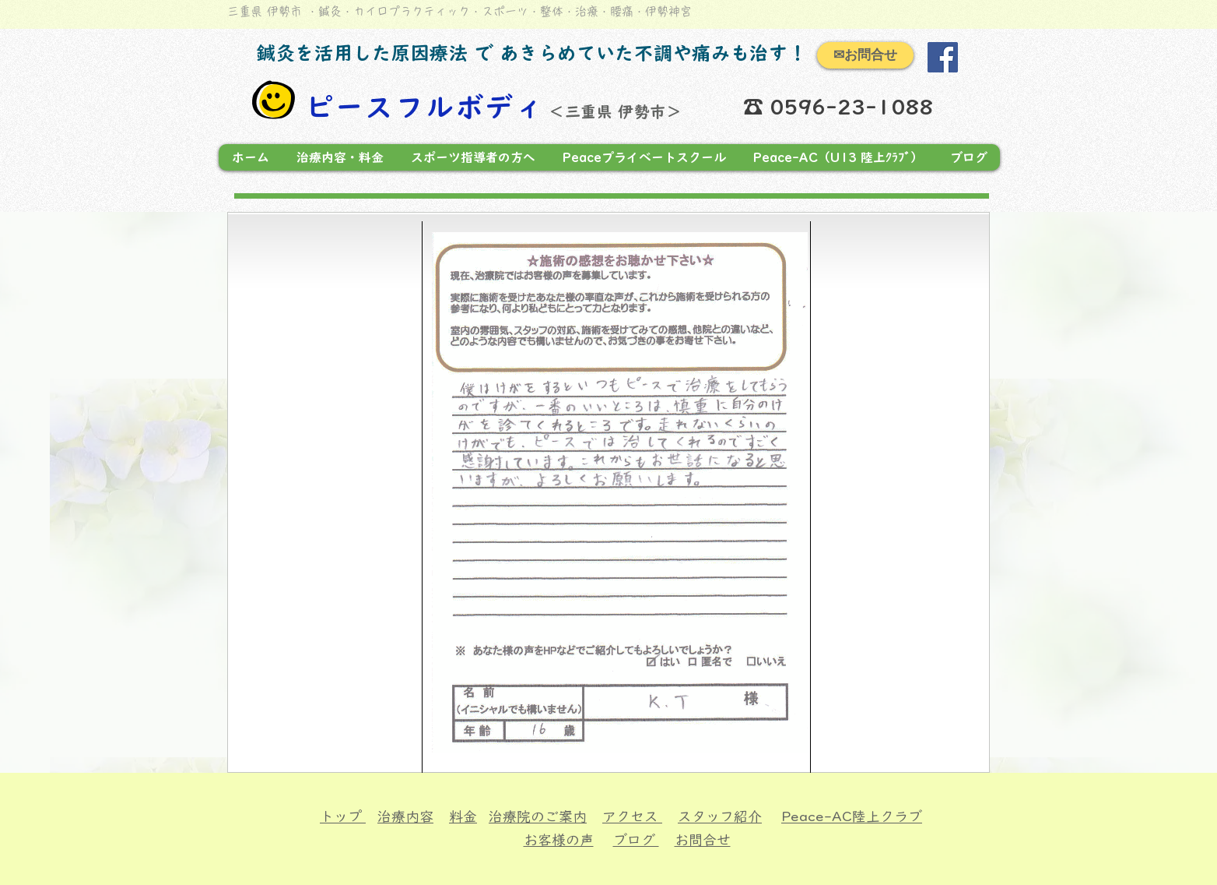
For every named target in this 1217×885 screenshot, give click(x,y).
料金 (463, 816)
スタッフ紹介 (720, 816)
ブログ (636, 840)
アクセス (632, 816)
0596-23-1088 (856, 107)
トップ (343, 816)
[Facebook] (943, 57)
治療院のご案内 (538, 816)
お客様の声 (559, 840)
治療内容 (405, 816)
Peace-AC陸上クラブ (851, 816)
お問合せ (703, 840)
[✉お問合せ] (865, 55)
